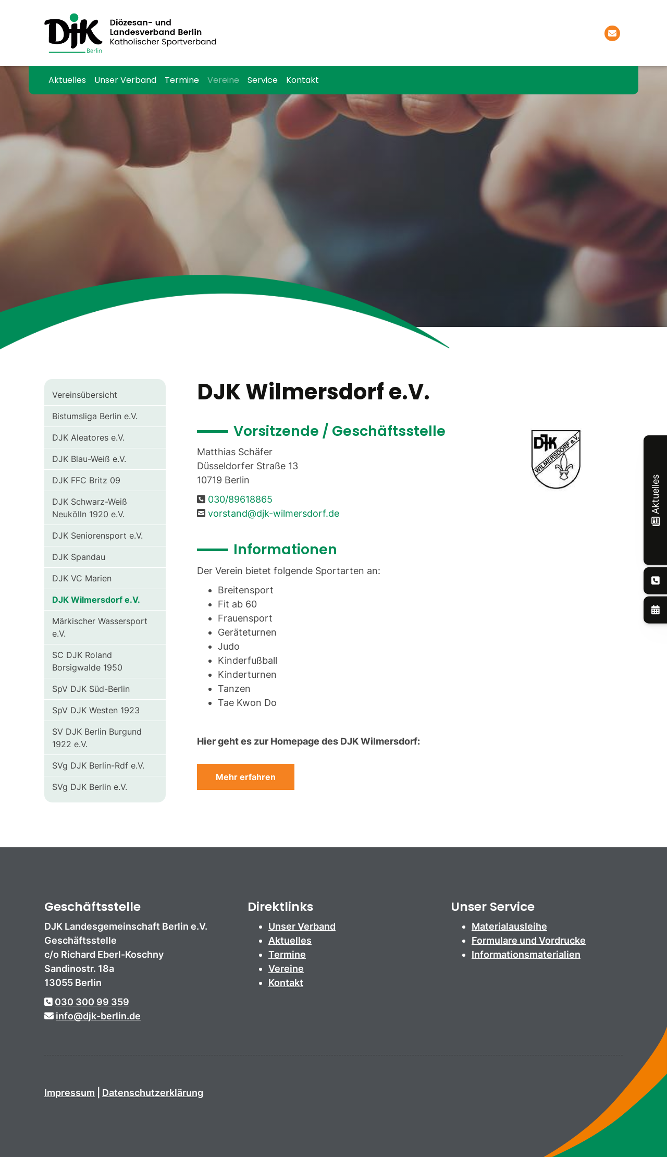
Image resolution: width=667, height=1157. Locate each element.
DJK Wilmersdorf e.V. (96, 599)
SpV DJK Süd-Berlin (91, 689)
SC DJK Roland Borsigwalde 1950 (87, 661)
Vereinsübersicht (84, 394)
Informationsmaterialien (526, 954)
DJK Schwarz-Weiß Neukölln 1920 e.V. (89, 507)
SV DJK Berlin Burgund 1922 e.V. (97, 737)
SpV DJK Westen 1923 (96, 710)
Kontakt (302, 80)
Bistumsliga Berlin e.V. (95, 416)
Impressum (69, 1092)
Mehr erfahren (246, 777)
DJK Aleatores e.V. (88, 437)
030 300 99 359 (92, 1001)
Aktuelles (67, 80)
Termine (182, 80)
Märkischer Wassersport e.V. (99, 627)
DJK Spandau (78, 557)
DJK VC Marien (82, 578)
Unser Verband (125, 80)
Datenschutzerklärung (152, 1092)
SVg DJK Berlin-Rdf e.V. (98, 765)
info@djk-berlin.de (98, 1015)
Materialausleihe (509, 926)
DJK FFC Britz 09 (86, 480)
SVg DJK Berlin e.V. (89, 787)
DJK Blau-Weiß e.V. (89, 459)
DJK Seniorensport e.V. (97, 535)
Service (263, 80)
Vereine (223, 80)
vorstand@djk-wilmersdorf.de (273, 513)
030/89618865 (240, 499)
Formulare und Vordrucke (529, 940)
